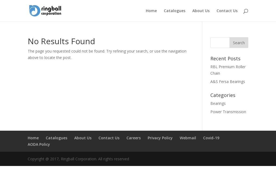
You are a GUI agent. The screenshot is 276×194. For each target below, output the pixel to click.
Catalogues (174, 11)
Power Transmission (228, 111)
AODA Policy (39, 144)
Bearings (218, 103)
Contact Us (227, 11)
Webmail (188, 137)
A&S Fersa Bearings (227, 81)
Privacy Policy (160, 137)
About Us (201, 11)
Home (151, 11)
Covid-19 (211, 137)
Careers (133, 137)
